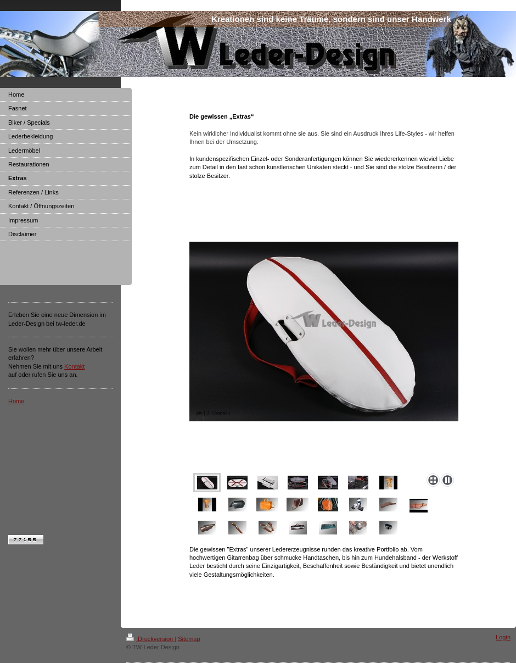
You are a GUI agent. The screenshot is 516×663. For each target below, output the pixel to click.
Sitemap (189, 639)
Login (503, 637)
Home (16, 401)
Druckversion (150, 639)
